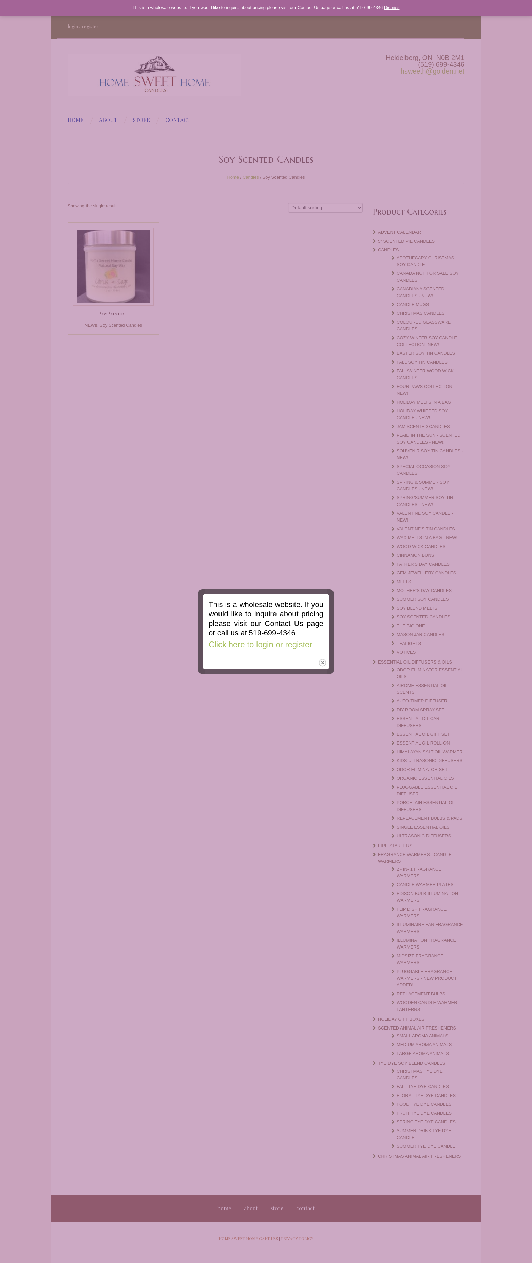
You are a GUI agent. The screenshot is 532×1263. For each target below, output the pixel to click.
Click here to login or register (259, 642)
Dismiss (392, 7)
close (323, 662)
